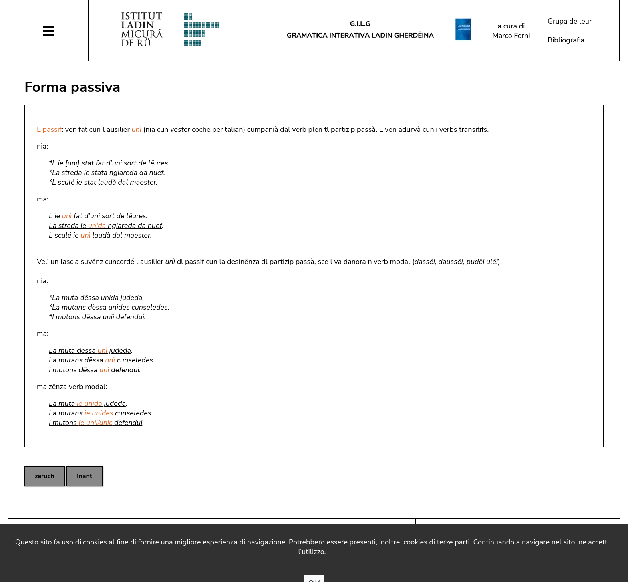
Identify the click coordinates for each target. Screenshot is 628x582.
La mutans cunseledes (100, 413)
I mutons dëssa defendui (94, 370)
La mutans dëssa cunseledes (101, 360)
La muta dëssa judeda (90, 350)
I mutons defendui (95, 422)
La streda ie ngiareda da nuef (105, 225)
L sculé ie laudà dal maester (99, 235)
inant (84, 476)
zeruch (44, 476)
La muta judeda (87, 403)
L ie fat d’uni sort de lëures (97, 216)
